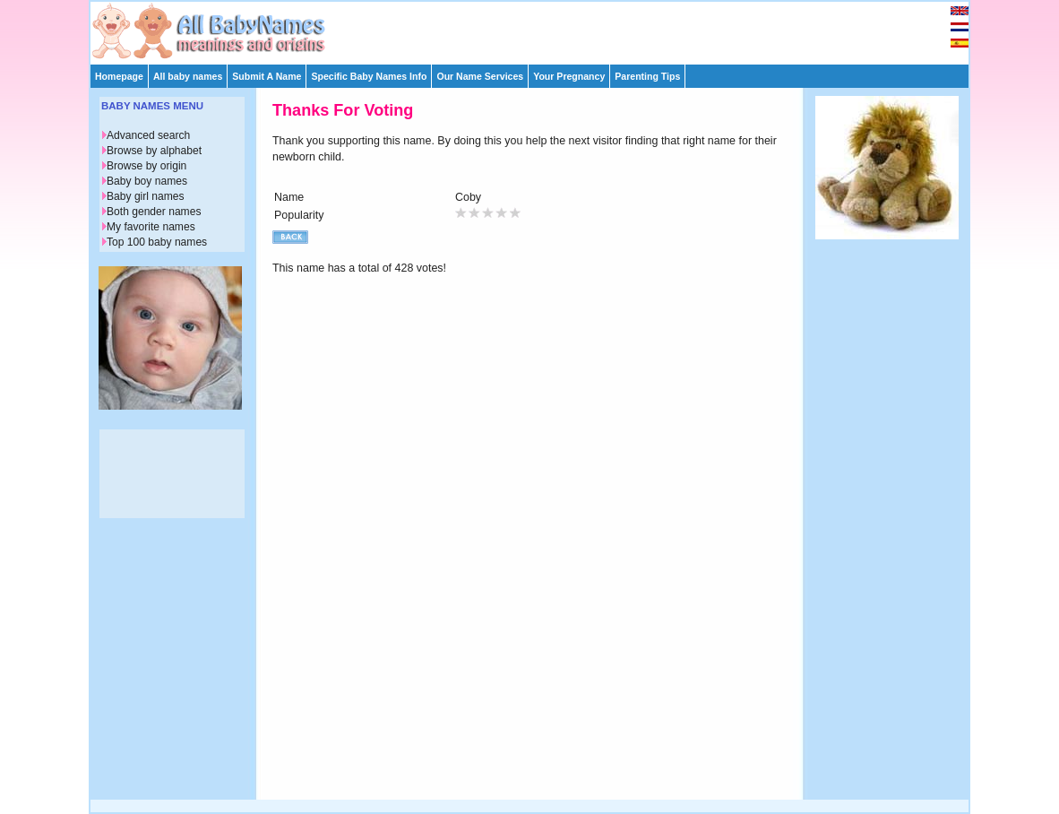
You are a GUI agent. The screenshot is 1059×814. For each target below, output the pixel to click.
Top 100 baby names (157, 242)
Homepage (119, 76)
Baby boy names (147, 181)
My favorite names (151, 227)
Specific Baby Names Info (368, 76)
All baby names (187, 76)
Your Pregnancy (569, 76)
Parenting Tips (647, 76)
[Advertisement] (537, 29)
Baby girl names (146, 196)
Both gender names (154, 211)
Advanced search (148, 135)
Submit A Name (266, 76)
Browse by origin (146, 166)
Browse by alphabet (154, 150)
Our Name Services (479, 76)
